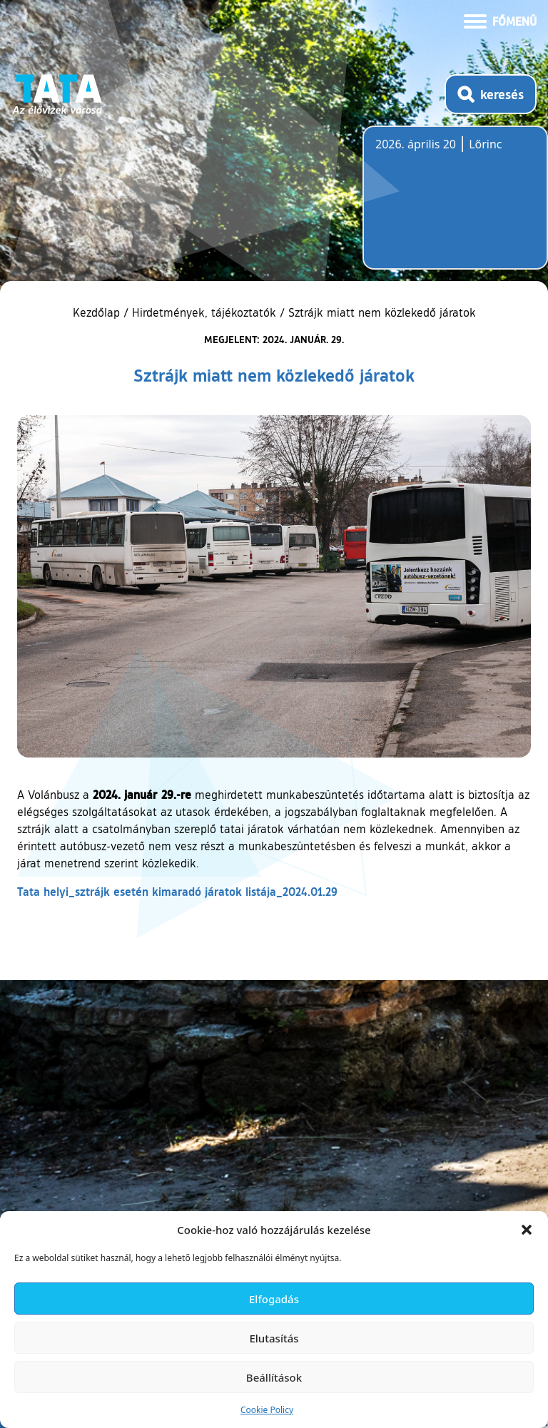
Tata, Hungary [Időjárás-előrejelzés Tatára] (455, 206)
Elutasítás (273, 1338)
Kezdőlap (98, 312)
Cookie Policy (266, 1410)
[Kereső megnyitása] (491, 94)
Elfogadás (274, 1299)
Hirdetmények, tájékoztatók (204, 312)
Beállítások (274, 1377)
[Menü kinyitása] (500, 20)
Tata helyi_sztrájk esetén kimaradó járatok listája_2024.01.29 (177, 891)
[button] (526, 1230)
